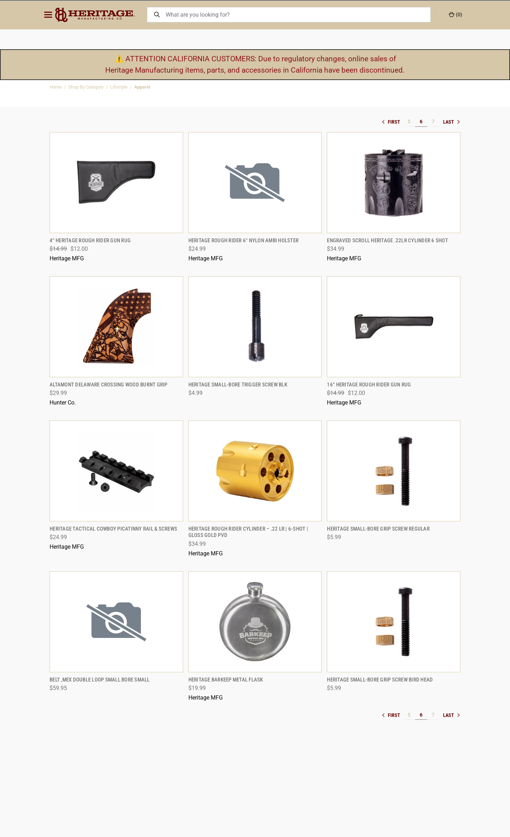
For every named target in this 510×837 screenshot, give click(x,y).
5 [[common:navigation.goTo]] (409, 121)
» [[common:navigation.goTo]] (452, 121)
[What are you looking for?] (300, 15)
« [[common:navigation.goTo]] (392, 121)
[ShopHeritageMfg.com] (100, 15)
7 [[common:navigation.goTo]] (433, 121)
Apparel (142, 87)
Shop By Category (85, 87)
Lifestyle (119, 87)
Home (56, 87)
